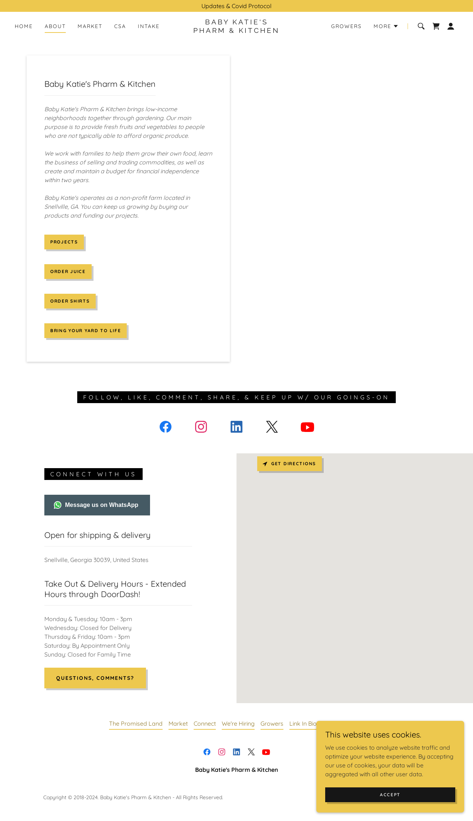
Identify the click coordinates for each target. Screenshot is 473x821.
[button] (386, 26)
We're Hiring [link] (238, 723)
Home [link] (24, 26)
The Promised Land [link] (136, 723)
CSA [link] (120, 26)
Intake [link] (149, 26)
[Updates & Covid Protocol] (236, 5)
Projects (64, 242)
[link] (236, 30)
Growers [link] (346, 26)
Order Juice (68, 271)
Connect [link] (205, 723)
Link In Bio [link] (303, 723)
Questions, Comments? (95, 678)
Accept (390, 794)
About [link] (55, 26)
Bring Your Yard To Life (85, 330)
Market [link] (90, 26)
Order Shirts (70, 301)
